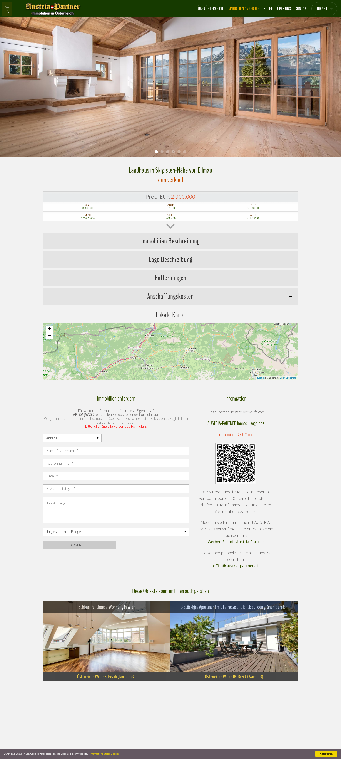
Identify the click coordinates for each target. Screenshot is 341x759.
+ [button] (49, 329)
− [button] (49, 335)
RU (7, 6)
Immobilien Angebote (243, 8)
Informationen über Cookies (104, 753)
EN (7, 11)
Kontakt (301, 8)
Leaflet (260, 377)
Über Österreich (210, 8)
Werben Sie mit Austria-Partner (236, 542)
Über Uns (284, 8)
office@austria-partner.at (235, 565)
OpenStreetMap (287, 377)
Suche (268, 8)
